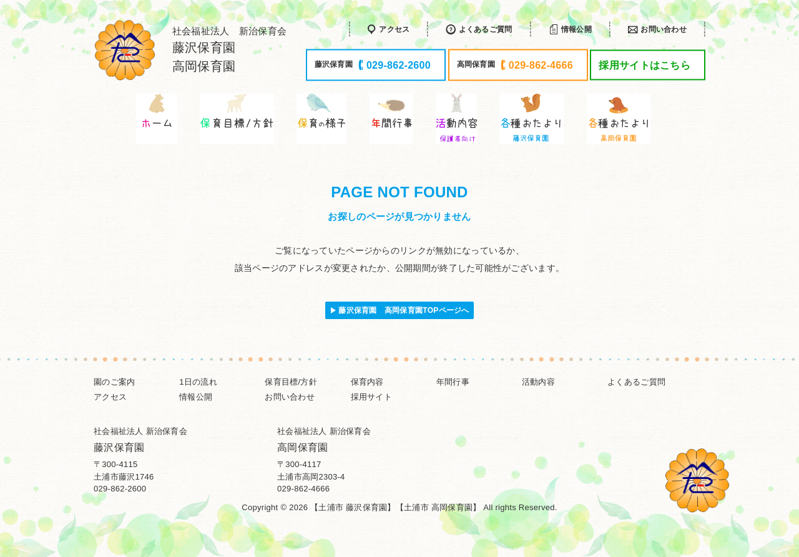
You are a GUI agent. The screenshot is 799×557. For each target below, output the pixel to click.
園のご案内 (114, 382)
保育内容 (367, 382)
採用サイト (371, 397)
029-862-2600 (120, 488)
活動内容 (538, 382)
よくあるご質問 (636, 382)
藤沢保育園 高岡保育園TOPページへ (403, 310)
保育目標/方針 (291, 382)
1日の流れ (198, 382)
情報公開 (195, 397)
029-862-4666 (303, 488)
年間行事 (452, 382)
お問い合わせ (290, 397)
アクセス (110, 397)
